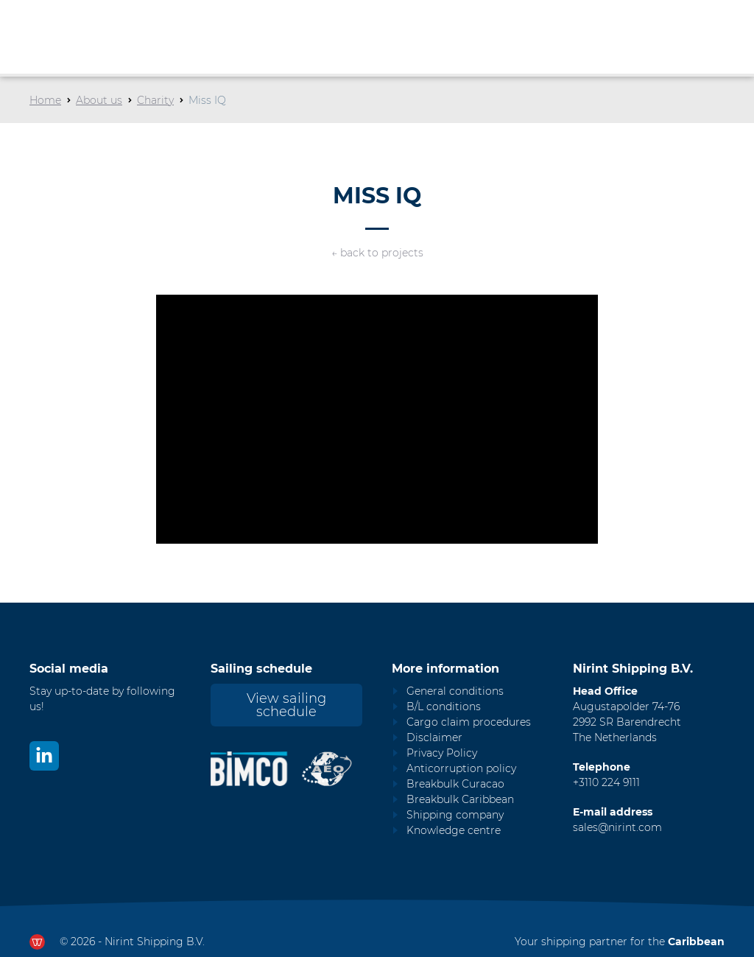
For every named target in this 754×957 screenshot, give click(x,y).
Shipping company (455, 814)
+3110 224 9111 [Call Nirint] (606, 782)
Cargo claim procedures (468, 722)
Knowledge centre (453, 830)
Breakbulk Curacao (455, 784)
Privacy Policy (441, 753)
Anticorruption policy (461, 768)
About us (99, 100)
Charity (155, 100)
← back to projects (377, 252)
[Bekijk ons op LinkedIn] (44, 756)
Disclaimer (434, 737)
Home (45, 100)
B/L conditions (443, 706)
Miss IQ (207, 100)
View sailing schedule (286, 705)
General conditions (455, 691)
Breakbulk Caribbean (460, 799)
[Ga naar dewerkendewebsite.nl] (37, 942)
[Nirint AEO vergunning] (327, 768)
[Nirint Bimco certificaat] (255, 768)
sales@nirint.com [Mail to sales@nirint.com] (617, 827)
